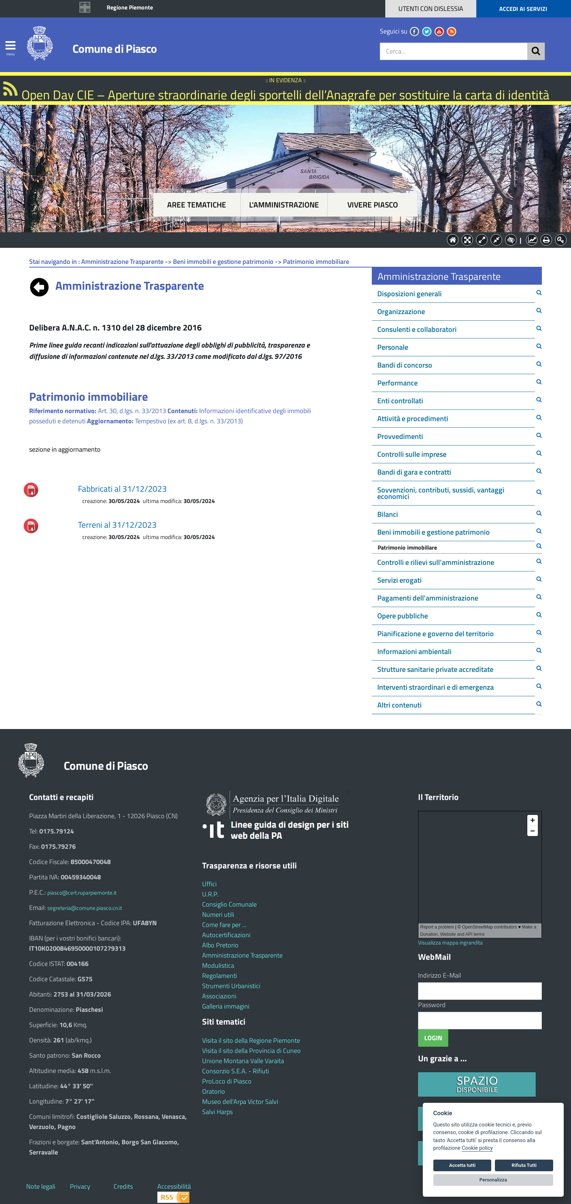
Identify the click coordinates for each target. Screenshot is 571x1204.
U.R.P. (210, 894)
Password (432, 1005)
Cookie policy (477, 1148)
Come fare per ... (224, 925)
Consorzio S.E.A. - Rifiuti (235, 1071)
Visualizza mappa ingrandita (450, 942)
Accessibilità (174, 1186)
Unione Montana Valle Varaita (243, 1061)
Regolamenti (219, 976)
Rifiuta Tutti (524, 1165)
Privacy (80, 1186)
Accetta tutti (462, 1165)
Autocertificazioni (226, 935)
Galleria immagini (225, 1006)
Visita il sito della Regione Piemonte (251, 1040)
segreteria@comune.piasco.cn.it (84, 908)
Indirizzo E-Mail (439, 975)
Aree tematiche (196, 204)
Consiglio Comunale (229, 904)
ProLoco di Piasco (227, 1081)
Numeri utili (218, 914)
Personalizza (493, 1180)
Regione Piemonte (130, 7)
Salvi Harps (217, 1112)
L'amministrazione (284, 204)
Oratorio (213, 1091)
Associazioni (219, 996)
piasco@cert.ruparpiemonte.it (82, 892)
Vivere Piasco (372, 204)
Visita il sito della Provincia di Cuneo (251, 1051)
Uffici (209, 884)
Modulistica (218, 965)
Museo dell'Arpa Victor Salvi (240, 1101)
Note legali (40, 1186)
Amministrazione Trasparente (242, 955)
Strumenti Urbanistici (231, 986)
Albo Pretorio (220, 945)
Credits (123, 1186)
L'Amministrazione (280, 239)
